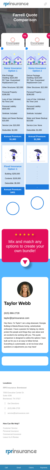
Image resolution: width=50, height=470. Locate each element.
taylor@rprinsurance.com (16, 318)
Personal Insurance (11, 431)
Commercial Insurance (12, 434)
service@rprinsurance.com (18, 413)
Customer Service (10, 428)
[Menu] (45, 4)
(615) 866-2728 (11, 313)
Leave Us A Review (11, 437)
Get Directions (13, 403)
